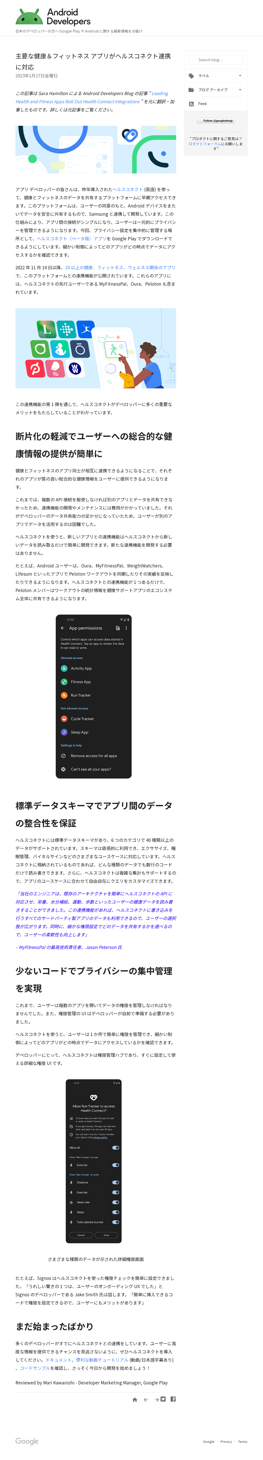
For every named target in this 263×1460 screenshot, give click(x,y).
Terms (243, 1441)
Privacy (227, 1441)
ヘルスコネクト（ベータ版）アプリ (72, 238)
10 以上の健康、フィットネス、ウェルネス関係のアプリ (120, 267)
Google (209, 1441)
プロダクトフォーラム (215, 141)
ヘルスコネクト (127, 189)
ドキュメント (58, 1360)
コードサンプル (35, 1368)
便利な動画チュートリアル (102, 1360)
